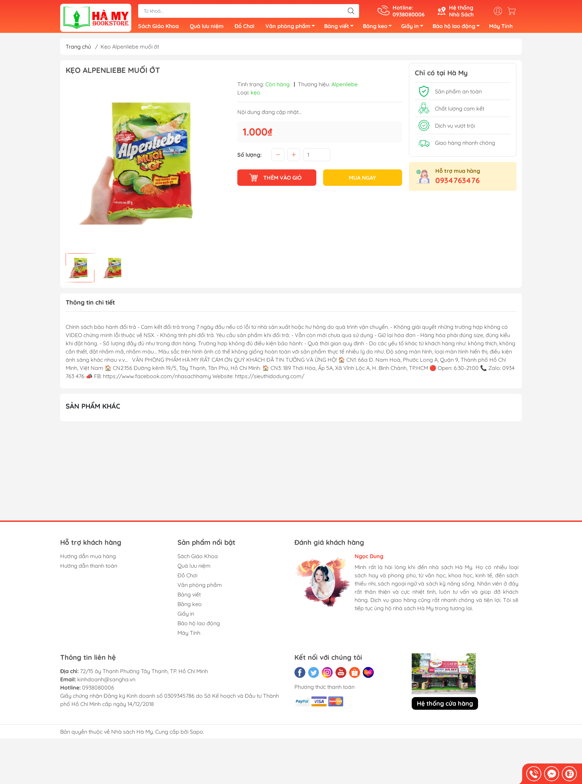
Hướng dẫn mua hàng (88, 558)
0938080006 (98, 690)
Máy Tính (501, 27)
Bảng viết (340, 28)
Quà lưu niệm (207, 27)
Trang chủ (78, 49)
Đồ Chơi (244, 27)
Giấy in (414, 28)
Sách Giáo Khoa (158, 27)
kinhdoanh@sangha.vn (106, 682)
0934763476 (457, 183)
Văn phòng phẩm (292, 28)
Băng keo (379, 28)
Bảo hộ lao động (458, 28)
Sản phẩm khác (93, 408)
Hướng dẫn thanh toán (88, 568)
